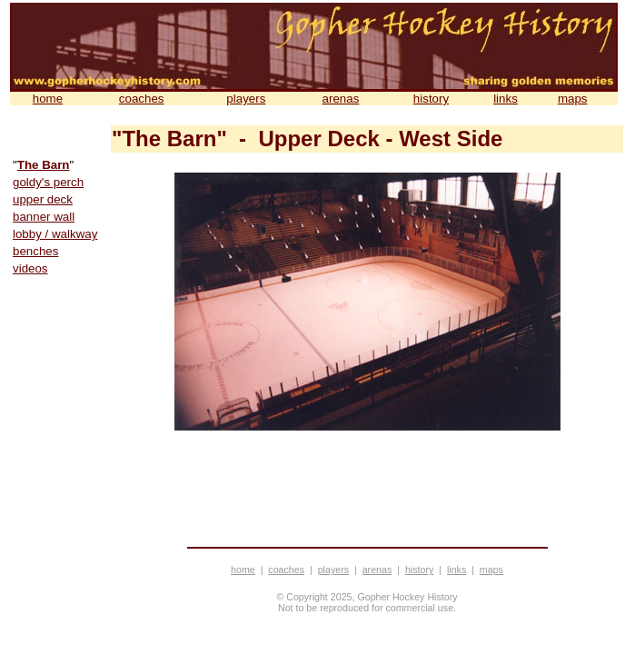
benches (35, 251)
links (505, 98)
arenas (341, 98)
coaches (141, 98)
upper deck (43, 199)
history (431, 98)
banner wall (43, 216)
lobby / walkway (55, 234)
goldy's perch (48, 182)
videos (30, 268)
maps (573, 98)
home (48, 98)
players (245, 98)
